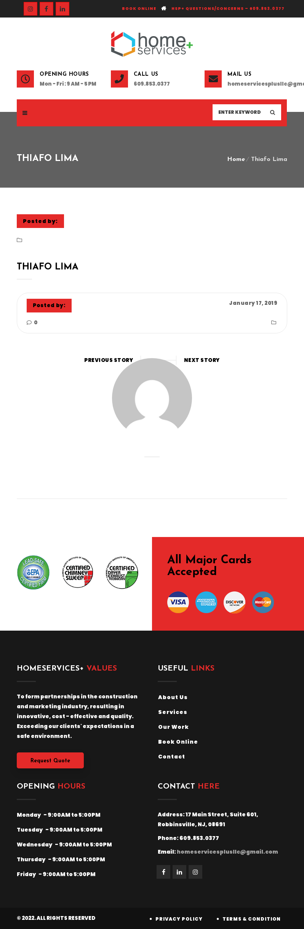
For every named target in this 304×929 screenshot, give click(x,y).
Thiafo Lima (47, 267)
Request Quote (50, 761)
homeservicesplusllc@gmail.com (257, 84)
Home (236, 159)
